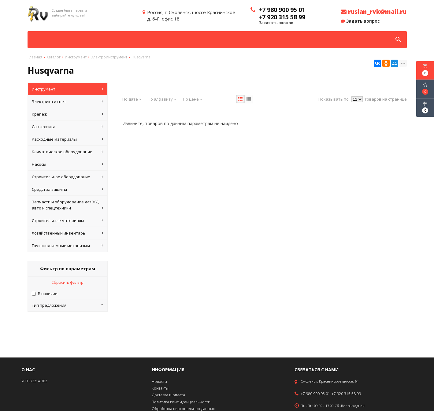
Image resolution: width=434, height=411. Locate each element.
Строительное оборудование (67, 177)
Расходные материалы (67, 139)
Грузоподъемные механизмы (67, 246)
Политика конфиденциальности (181, 402)
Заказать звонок (276, 23)
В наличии (47, 293)
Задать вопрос (360, 21)
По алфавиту (162, 99)
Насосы (67, 164)
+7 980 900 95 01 (315, 393)
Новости (159, 381)
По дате (131, 99)
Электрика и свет (67, 101)
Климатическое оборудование (67, 152)
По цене (192, 99)
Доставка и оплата (168, 395)
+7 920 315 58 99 (346, 393)
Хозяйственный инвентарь (67, 233)
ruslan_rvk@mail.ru (373, 11)
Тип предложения (67, 305)
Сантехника (67, 127)
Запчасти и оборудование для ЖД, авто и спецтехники (67, 205)
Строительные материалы (67, 220)
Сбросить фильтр (67, 282)
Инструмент (67, 89)
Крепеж (67, 114)
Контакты (160, 388)
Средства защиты (67, 189)
